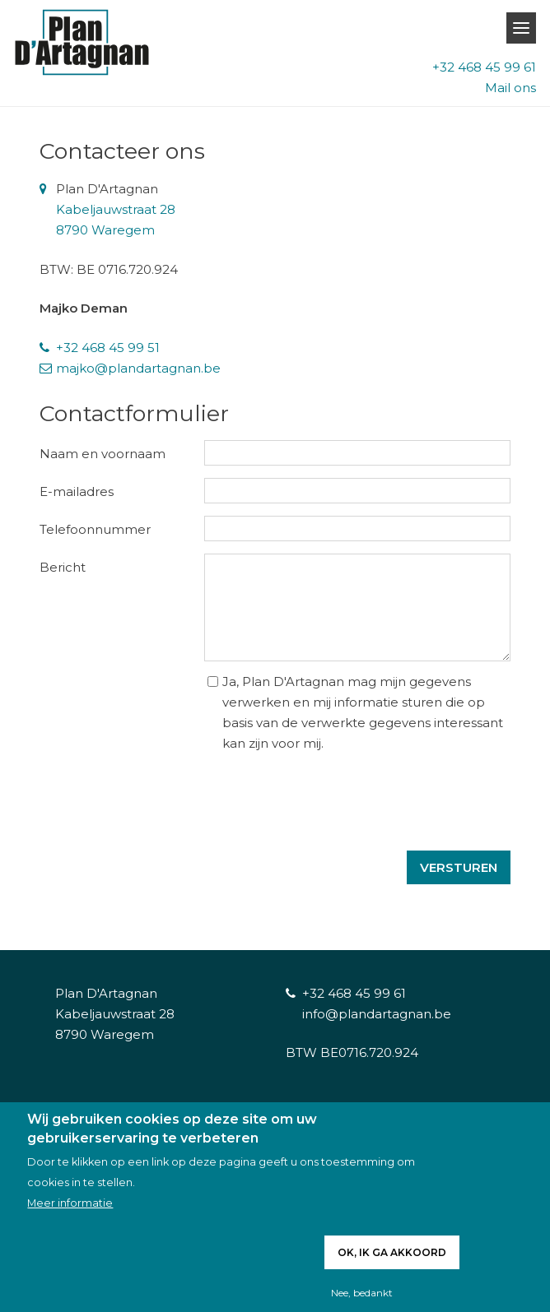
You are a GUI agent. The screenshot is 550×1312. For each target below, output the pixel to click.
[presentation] (385, 785)
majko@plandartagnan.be (138, 368)
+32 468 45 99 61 (484, 67)
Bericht (63, 567)
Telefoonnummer (95, 529)
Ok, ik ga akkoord (392, 1252)
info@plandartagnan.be (376, 1014)
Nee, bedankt (362, 1293)
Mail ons (510, 87)
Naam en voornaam (102, 453)
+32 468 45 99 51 (108, 347)
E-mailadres (77, 491)
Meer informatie (70, 1203)
